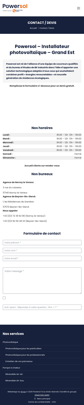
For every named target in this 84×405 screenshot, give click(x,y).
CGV (54, 402)
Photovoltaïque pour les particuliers (23, 348)
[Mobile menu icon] (78, 8)
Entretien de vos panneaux (18, 361)
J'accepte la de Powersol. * (43, 299)
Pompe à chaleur (11, 367)
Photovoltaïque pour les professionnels (25, 354)
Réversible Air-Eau (14, 380)
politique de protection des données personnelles (43, 297)
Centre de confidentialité (39, 402)
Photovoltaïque (10, 342)
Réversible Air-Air (14, 374)
